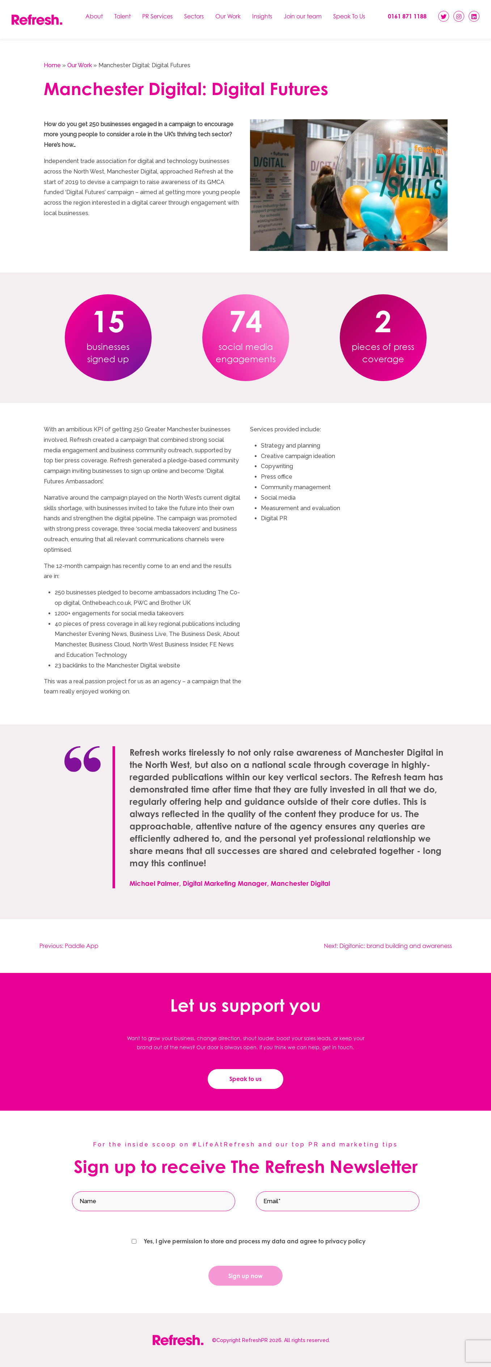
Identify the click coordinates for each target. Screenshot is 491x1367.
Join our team (303, 16)
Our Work (228, 16)
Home (52, 65)
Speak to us (245, 1078)
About (94, 16)
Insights (262, 16)
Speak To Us (349, 16)
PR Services (157, 16)
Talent (122, 16)
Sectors (194, 16)
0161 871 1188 (407, 16)
